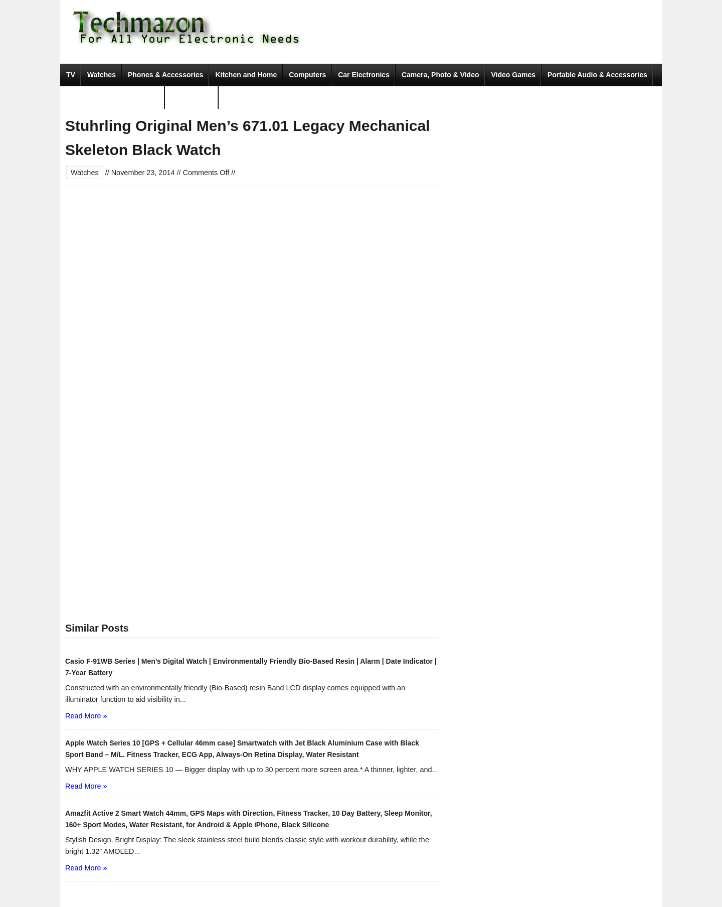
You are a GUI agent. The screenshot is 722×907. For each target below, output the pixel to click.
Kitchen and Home (246, 75)
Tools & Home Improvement (112, 97)
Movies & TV (192, 97)
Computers (307, 75)
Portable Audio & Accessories (597, 75)
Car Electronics (364, 75)
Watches (101, 75)
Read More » (86, 716)
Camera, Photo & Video (440, 75)
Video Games (513, 75)
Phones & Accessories (165, 75)
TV (70, 75)
